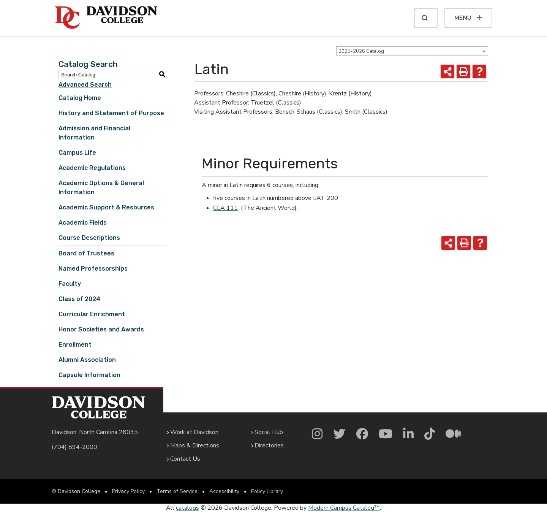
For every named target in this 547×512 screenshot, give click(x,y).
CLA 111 (225, 208)
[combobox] (412, 50)
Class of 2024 (79, 299)
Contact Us (185, 459)
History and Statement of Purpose (111, 113)
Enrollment (75, 344)
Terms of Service (177, 491)
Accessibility (224, 491)
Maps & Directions (194, 445)
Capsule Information (89, 375)
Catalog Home (79, 97)
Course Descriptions (89, 237)
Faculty (69, 283)
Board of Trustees (86, 253)
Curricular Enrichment (91, 314)
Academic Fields (82, 222)
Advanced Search (85, 84)
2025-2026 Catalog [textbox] (361, 51)
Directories (269, 445)
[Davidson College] (106, 18)
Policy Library (267, 491)
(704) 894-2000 (74, 447)
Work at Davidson (194, 432)
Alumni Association (87, 359)
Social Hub (269, 432)
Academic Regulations (92, 167)
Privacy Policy (128, 491)
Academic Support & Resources (106, 207)
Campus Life (77, 152)
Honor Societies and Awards (101, 329)
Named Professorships (93, 268)
